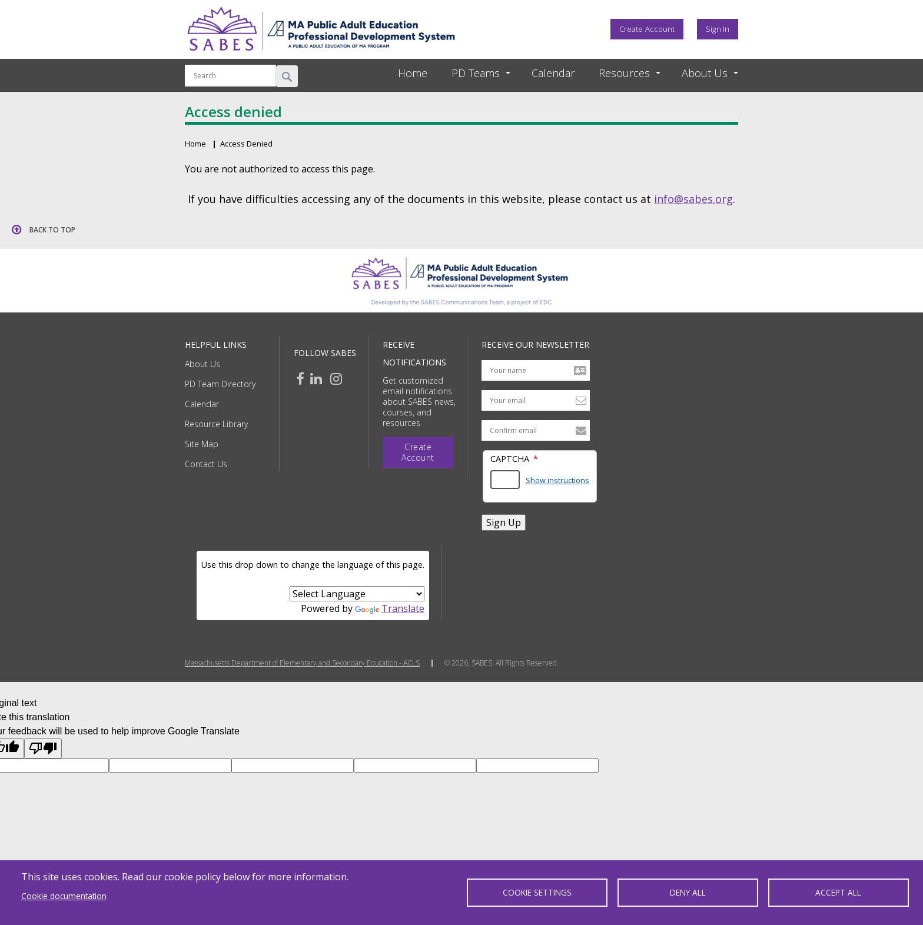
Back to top (52, 230)
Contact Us (206, 464)
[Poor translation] (43, 748)
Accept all (838, 892)
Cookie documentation (64, 895)
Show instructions (557, 480)
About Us (202, 364)
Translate (389, 608)
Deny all (688, 892)
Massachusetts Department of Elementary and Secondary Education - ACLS (302, 663)
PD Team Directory (220, 384)
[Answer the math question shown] (505, 479)
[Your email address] (536, 400)
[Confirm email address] (536, 430)
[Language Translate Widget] (357, 593)
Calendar (553, 73)
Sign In (717, 29)
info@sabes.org (693, 199)
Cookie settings (537, 892)
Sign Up (503, 522)
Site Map (201, 444)
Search (287, 76)
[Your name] (536, 370)
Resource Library (216, 424)
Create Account (647, 29)
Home (412, 73)
